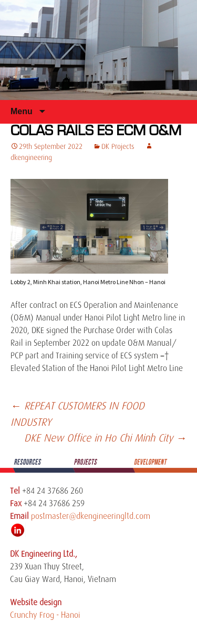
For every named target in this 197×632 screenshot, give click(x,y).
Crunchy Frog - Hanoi (45, 615)
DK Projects (117, 146)
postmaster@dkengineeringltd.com (90, 516)
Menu (23, 111)
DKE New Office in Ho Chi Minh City (105, 438)
